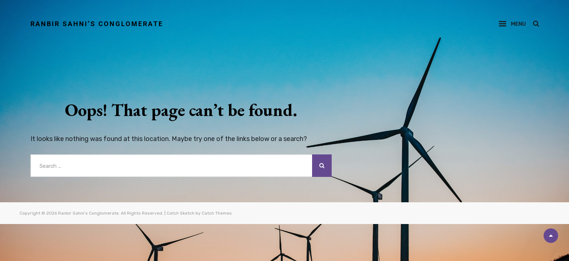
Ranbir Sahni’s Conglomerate (96, 24)
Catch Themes (217, 213)
